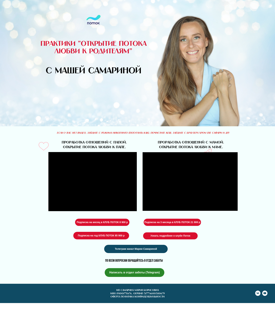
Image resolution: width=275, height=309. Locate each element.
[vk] (257, 294)
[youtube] (264, 294)
